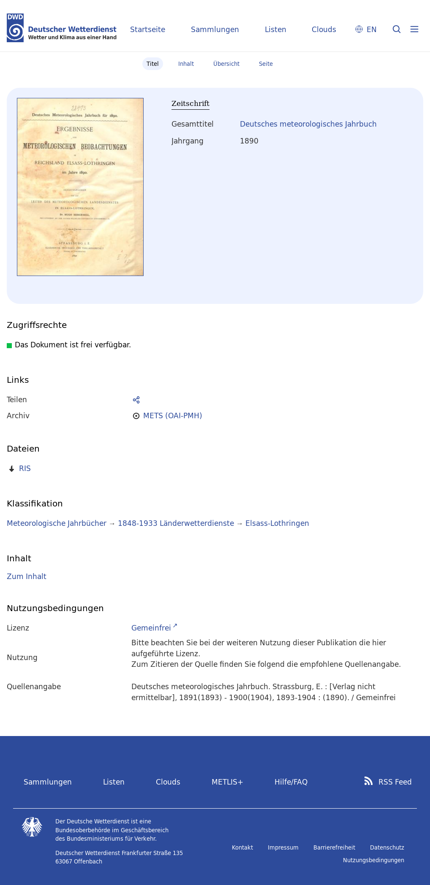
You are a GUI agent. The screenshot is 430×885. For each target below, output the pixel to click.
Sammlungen (215, 29)
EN (372, 29)
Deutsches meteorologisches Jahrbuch (308, 124)
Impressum (283, 847)
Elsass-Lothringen (277, 523)
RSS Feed (395, 782)
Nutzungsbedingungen (373, 860)
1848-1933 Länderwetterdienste (177, 523)
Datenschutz (387, 847)
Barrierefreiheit (334, 847)
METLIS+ (227, 782)
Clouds (324, 29)
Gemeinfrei (151, 628)
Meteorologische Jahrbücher (56, 523)
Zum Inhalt (26, 576)
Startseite (147, 29)
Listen (275, 29)
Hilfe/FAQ (291, 782)
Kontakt (242, 847)
